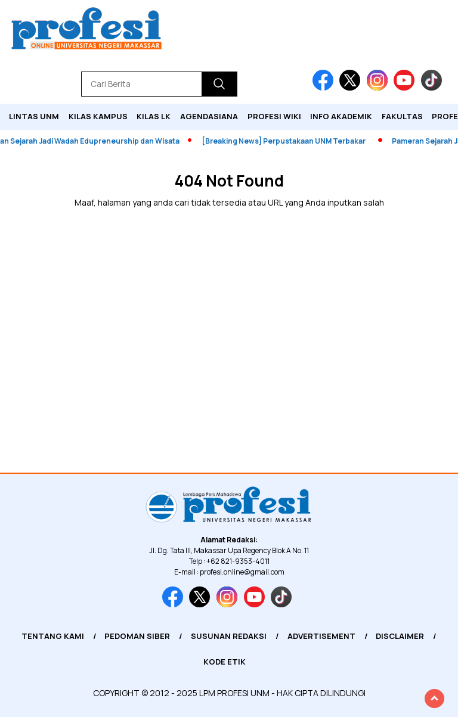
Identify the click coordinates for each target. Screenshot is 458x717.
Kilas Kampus (98, 116)
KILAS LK (154, 116)
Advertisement (321, 636)
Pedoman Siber (137, 636)
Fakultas (402, 116)
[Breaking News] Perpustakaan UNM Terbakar (287, 141)
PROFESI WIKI (274, 116)
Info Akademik (341, 116)
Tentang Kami (52, 636)
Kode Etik (224, 661)
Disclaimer (400, 636)
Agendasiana (209, 116)
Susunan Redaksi (229, 636)
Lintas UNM (34, 116)
